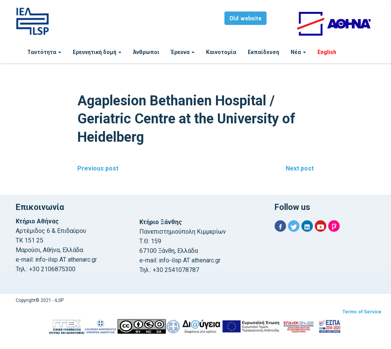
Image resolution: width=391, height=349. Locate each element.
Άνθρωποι (146, 52)
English (326, 52)
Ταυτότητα (44, 52)
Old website (245, 19)
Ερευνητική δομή (97, 52)
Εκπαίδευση (263, 52)
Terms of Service (361, 312)
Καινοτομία (221, 52)
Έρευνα (183, 52)
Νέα (298, 52)
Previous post (97, 168)
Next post (300, 168)
